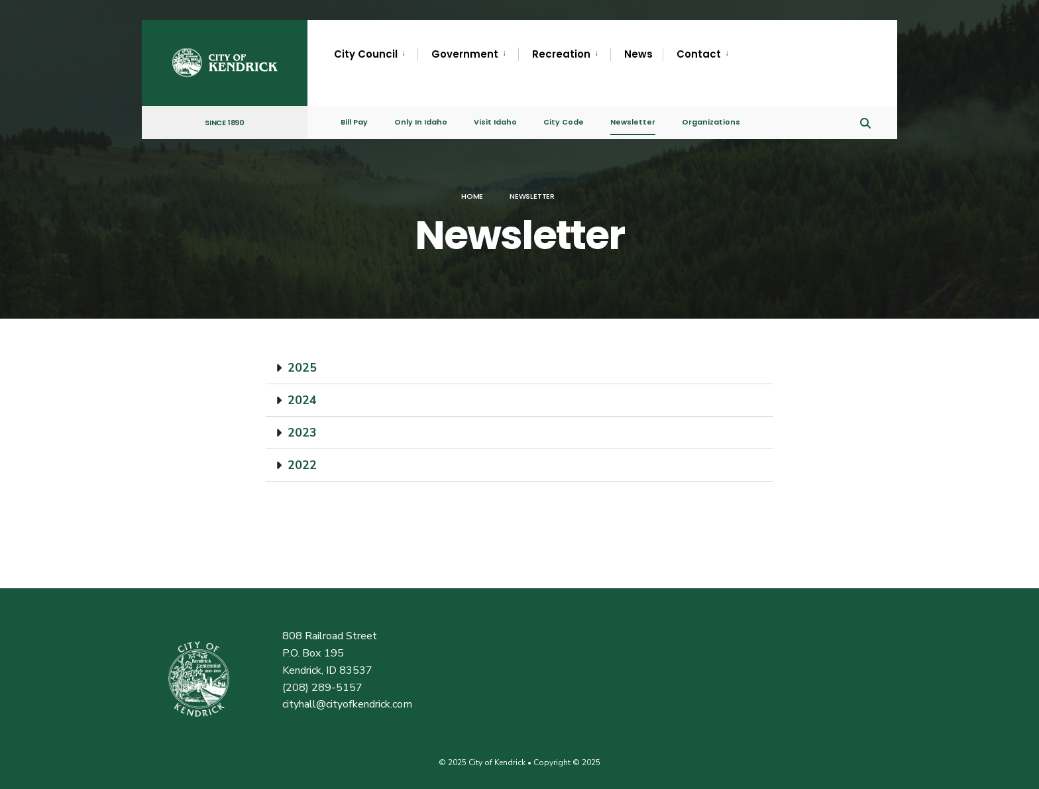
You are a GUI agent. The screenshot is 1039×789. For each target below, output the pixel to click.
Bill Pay (354, 122)
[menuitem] (375, 54)
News (638, 54)
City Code (563, 122)
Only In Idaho (420, 122)
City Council (366, 54)
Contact (699, 54)
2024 (302, 400)
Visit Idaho (495, 122)
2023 (302, 433)
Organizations (711, 122)
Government (464, 54)
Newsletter (632, 122)
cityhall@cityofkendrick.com (347, 704)
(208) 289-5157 (322, 687)
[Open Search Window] (865, 121)
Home (472, 196)
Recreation (561, 54)
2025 (302, 368)
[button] (519, 368)
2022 (302, 465)
